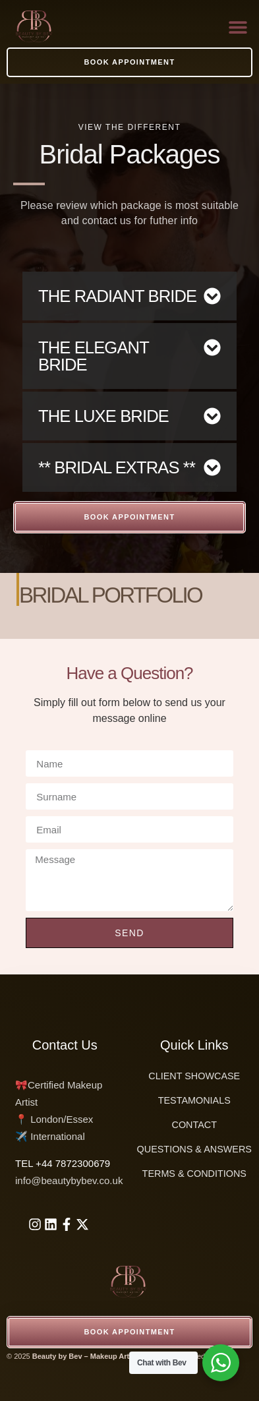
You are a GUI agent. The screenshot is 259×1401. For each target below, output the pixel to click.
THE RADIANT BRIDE (117, 296)
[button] (237, 27)
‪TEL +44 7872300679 (62, 1163)
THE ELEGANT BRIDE (93, 356)
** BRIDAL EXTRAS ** (116, 467)
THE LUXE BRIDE (103, 416)
